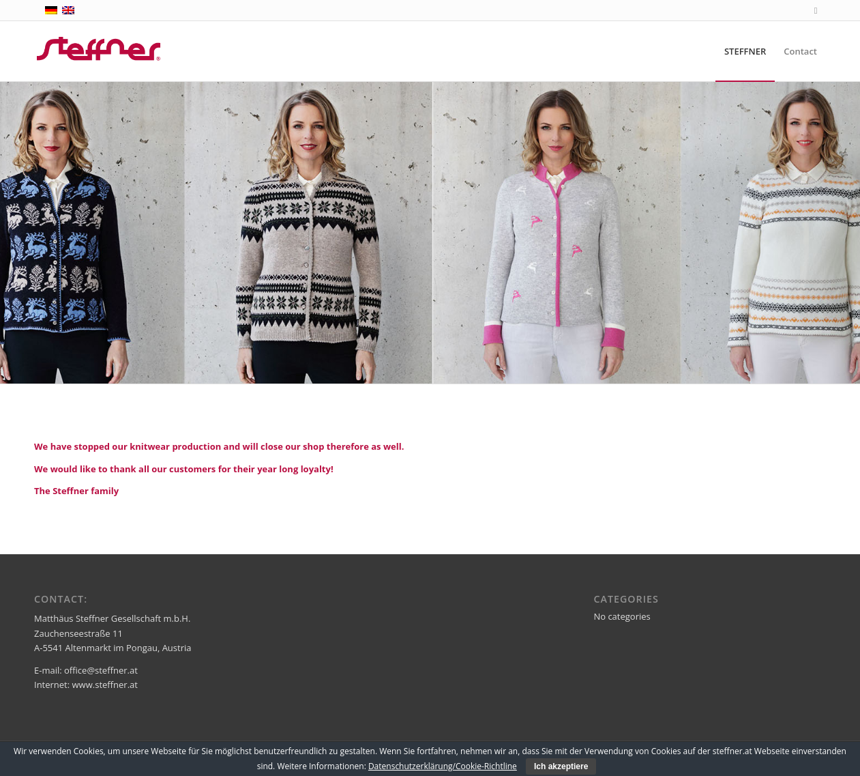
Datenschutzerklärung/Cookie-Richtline (442, 766)
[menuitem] (745, 51)
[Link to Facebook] (815, 10)
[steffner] (99, 51)
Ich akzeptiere (561, 766)
